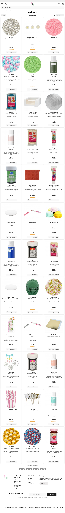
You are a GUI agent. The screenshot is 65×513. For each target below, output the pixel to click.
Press (29, 481)
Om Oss (29, 479)
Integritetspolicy (31, 483)
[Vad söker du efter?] (32, 7)
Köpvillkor (30, 478)
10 (43, 468)
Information (62, 0)
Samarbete (30, 482)
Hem (1, 9)
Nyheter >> (12, 0)
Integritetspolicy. (43, 497)
